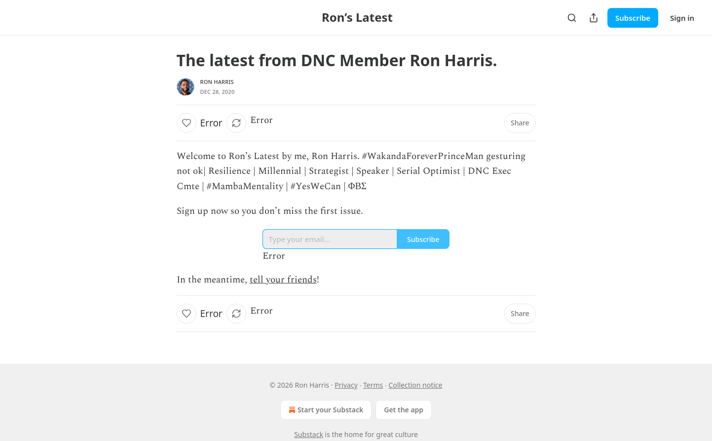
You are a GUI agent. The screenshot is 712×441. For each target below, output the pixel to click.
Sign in (682, 18)
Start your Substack (325, 409)
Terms (373, 385)
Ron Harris (217, 81)
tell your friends (283, 280)
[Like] (186, 123)
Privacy (346, 385)
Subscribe (632, 18)
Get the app (403, 409)
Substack (308, 434)
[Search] (572, 18)
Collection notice (415, 385)
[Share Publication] (593, 18)
